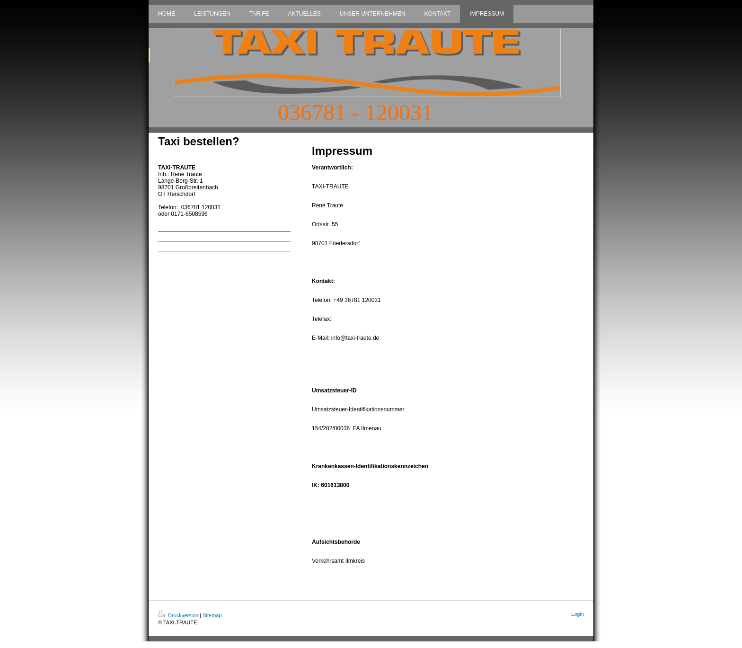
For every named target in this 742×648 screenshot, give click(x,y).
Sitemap (212, 615)
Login (577, 614)
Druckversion (179, 615)
